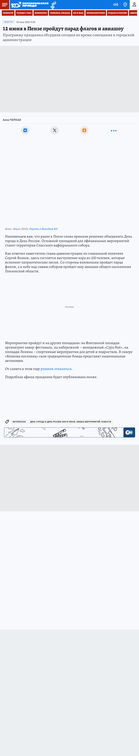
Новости (8, 12)
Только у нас (24, 12)
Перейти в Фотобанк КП (43, 229)
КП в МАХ (78, 12)
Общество (8, 22)
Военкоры (41, 12)
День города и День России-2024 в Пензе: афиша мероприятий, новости (70, 422)
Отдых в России (117, 12)
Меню (3, 4)
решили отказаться (56, 368)
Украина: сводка (60, 12)
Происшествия (96, 12)
